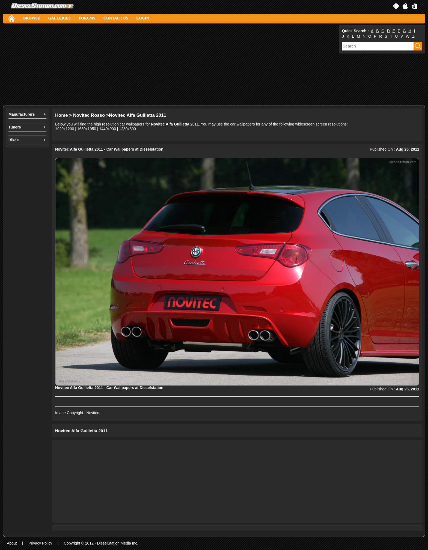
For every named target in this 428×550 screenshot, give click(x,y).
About (12, 543)
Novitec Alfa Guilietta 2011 (137, 115)
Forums (87, 18)
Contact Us (115, 18)
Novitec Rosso (89, 115)
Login (142, 18)
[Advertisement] (166, 64)
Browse (31, 18)
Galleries (59, 18)
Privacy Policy (40, 543)
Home (61, 115)
